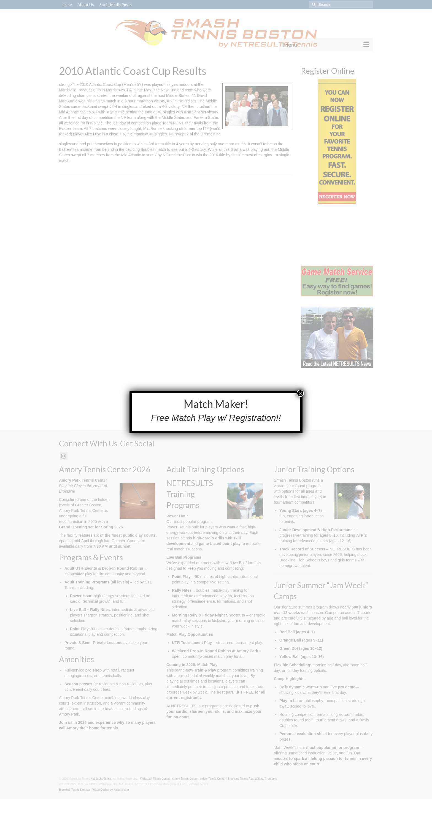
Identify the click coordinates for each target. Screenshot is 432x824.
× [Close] (300, 393)
